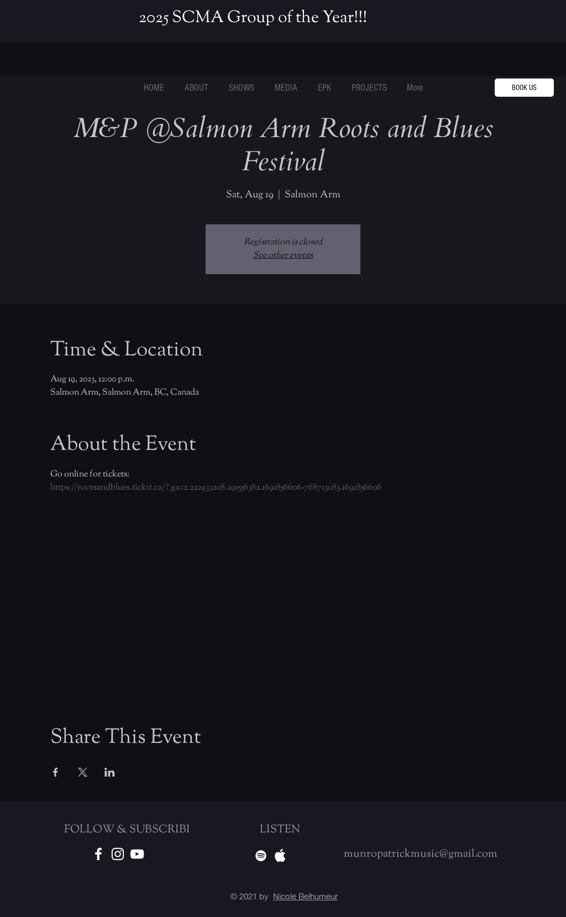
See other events (283, 255)
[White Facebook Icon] (98, 854)
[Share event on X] (82, 772)
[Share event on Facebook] (55, 772)
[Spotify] (261, 855)
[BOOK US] (524, 87)
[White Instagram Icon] (117, 854)
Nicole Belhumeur (305, 896)
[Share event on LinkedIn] (109, 772)
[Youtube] (137, 854)
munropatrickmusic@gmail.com (420, 854)
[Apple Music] (280, 855)
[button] (369, 88)
